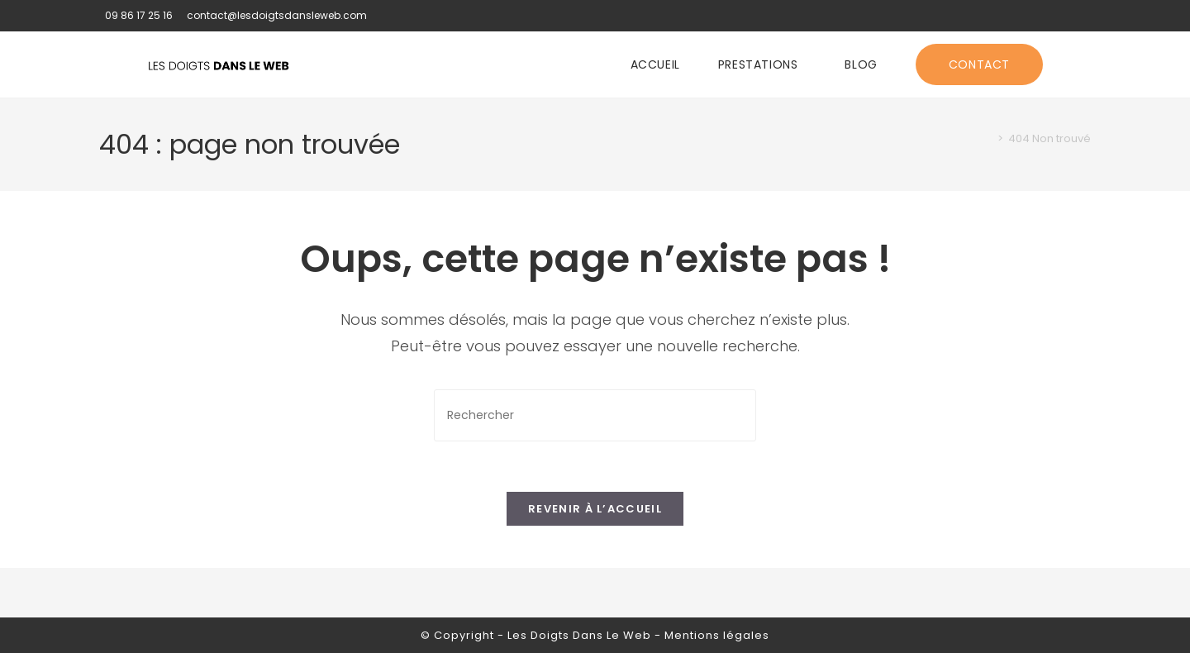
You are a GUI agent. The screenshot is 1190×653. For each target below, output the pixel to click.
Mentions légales (716, 635)
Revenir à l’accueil (595, 509)
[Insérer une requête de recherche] (595, 415)
